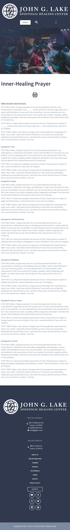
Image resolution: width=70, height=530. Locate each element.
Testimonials (35, 471)
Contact (35, 479)
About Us (35, 455)
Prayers (35, 467)
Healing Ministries (35, 459)
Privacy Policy (35, 483)
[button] (55, 22)
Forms (35, 475)
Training (35, 463)
